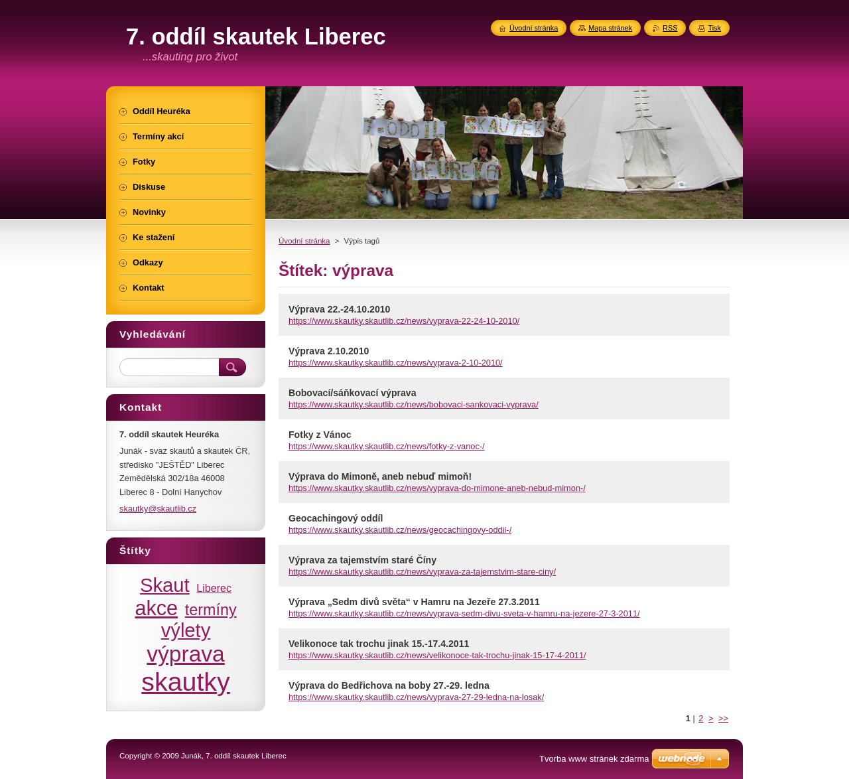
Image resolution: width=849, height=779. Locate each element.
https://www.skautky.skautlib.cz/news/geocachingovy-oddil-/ (400, 530)
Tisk (714, 28)
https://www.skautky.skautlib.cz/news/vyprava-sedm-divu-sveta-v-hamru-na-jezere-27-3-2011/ (464, 613)
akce (156, 608)
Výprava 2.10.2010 (329, 351)
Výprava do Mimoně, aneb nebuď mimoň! (380, 476)
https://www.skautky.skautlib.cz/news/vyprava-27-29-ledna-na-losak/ (416, 697)
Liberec (213, 588)
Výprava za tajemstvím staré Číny (362, 560)
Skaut (165, 585)
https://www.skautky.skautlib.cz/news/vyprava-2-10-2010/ (396, 363)
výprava (185, 654)
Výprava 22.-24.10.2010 (339, 309)
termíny (211, 609)
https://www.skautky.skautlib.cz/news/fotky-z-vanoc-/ (387, 446)
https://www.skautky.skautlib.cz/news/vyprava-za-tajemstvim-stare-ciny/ (422, 572)
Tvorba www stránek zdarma (594, 759)
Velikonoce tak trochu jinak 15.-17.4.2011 (379, 643)
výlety (186, 630)
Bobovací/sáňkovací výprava (353, 393)
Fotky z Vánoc (320, 434)
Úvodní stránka (304, 241)
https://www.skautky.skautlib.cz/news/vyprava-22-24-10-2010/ (404, 321)
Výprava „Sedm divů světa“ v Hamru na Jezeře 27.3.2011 (414, 602)
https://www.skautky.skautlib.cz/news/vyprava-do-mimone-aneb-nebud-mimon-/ (437, 488)
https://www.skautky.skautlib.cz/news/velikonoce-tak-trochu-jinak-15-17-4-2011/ (437, 655)
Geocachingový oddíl (336, 518)
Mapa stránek (610, 28)
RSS (670, 28)
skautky (185, 681)
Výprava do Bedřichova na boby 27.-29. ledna (389, 685)
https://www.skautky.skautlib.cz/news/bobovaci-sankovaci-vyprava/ (414, 404)
